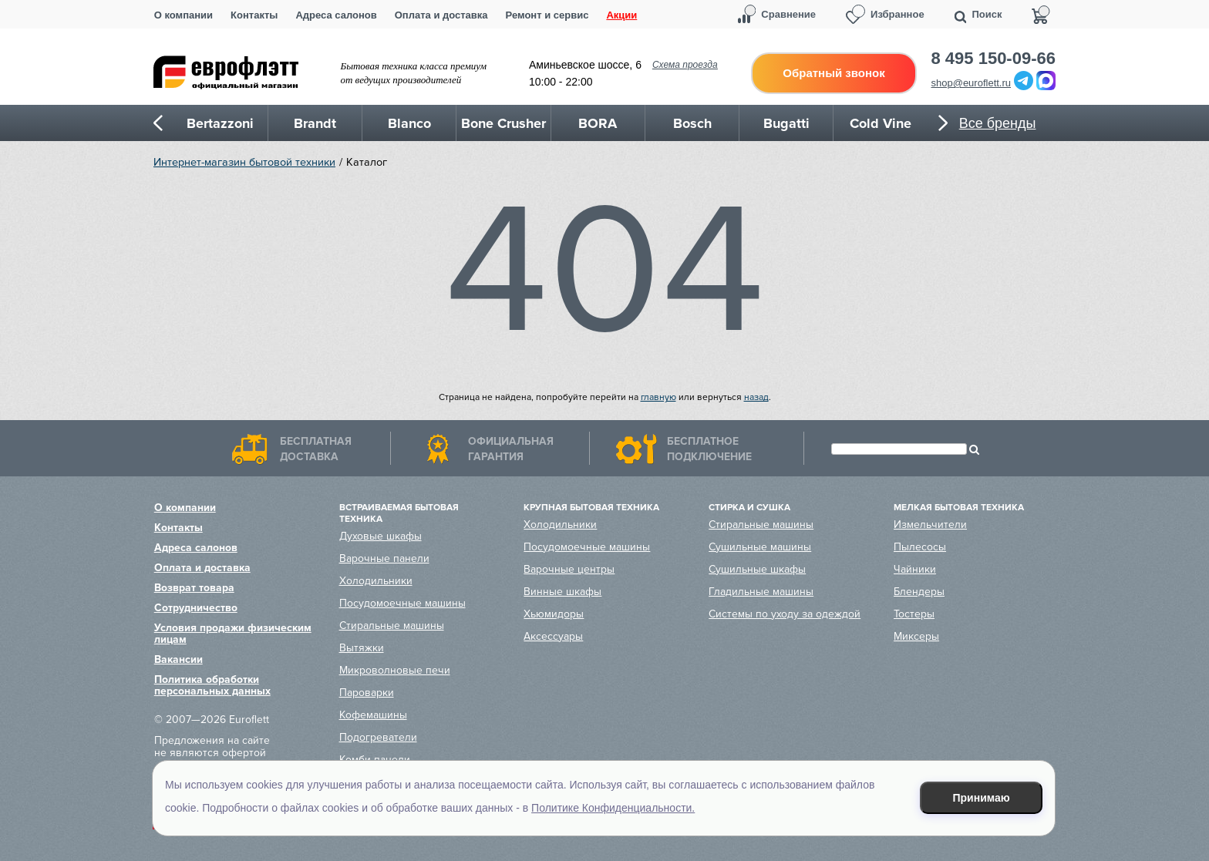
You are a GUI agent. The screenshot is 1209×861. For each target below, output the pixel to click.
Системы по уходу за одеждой (784, 614)
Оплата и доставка (441, 15)
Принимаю (981, 798)
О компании (183, 15)
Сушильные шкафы (757, 569)
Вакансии (178, 659)
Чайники (915, 569)
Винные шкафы (562, 591)
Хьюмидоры (554, 614)
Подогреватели (378, 737)
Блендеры (919, 591)
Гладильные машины (761, 591)
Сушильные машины (760, 546)
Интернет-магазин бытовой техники (244, 162)
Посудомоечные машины (402, 603)
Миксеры (916, 636)
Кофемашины (373, 714)
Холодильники (376, 580)
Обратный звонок (833, 72)
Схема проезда (685, 64)
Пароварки (366, 692)
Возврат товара (194, 587)
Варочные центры (569, 569)
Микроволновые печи (394, 670)
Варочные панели (384, 558)
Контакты (254, 15)
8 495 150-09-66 (993, 58)
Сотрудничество (195, 607)
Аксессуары (553, 636)
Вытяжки (361, 647)
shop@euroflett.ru (971, 83)
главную (658, 397)
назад (756, 397)
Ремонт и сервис (547, 15)
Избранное (897, 14)
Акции (621, 15)
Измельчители (930, 524)
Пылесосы (920, 546)
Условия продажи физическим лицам (233, 633)
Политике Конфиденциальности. (613, 808)
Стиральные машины (391, 625)
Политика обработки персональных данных (212, 685)
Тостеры (914, 614)
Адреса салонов (335, 15)
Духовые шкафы (380, 536)
